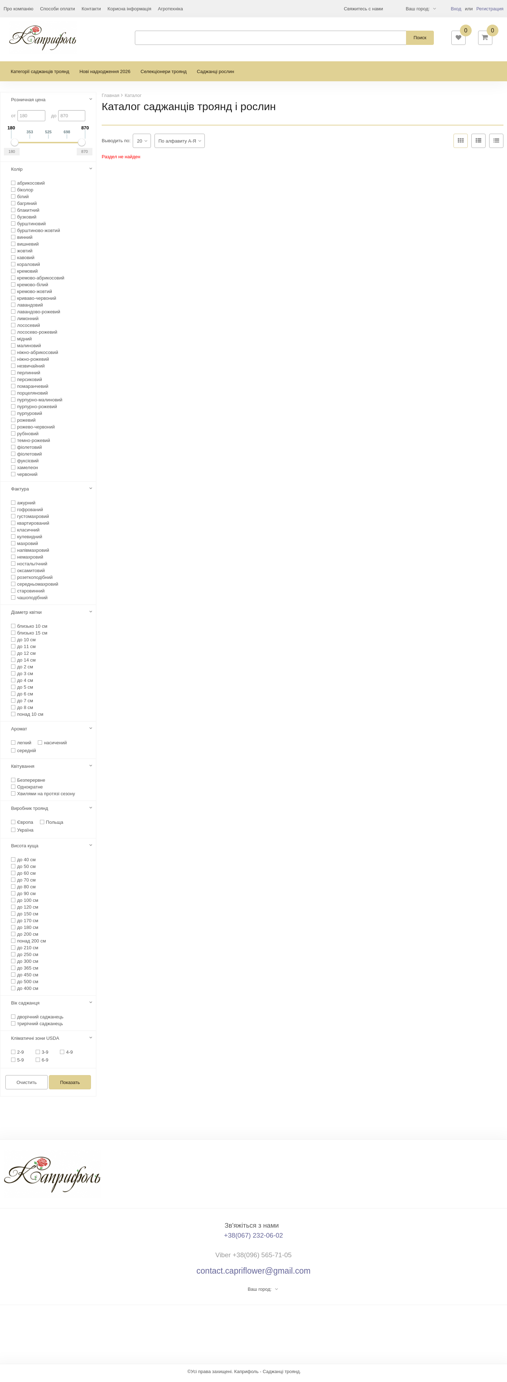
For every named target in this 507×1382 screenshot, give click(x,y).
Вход (456, 8)
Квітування (22, 769)
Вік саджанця (25, 1006)
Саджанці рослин (215, 75)
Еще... (10, 8)
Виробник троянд (29, 812)
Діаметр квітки (26, 615)
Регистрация (489, 8)
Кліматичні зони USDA (35, 1041)
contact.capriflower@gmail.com (254, 1274)
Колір (16, 172)
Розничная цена (28, 103)
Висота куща (24, 849)
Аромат (19, 732)
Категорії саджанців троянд (40, 75)
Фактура (20, 492)
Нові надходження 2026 (105, 75)
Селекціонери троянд (164, 75)
